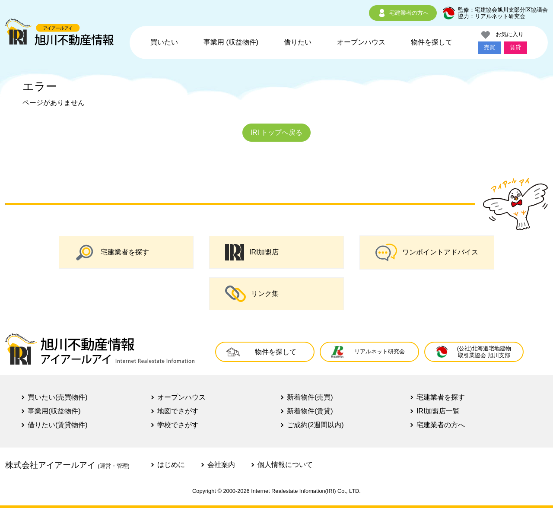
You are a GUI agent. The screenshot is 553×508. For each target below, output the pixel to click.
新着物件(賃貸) (310, 411)
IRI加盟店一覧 (438, 411)
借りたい (297, 42)
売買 (489, 47)
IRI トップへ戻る (277, 132)
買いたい (164, 42)
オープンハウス (361, 42)
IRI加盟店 (252, 252)
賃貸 (515, 47)
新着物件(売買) (310, 397)
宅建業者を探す (112, 252)
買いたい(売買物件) (58, 397)
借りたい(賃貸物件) (58, 425)
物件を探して (431, 42)
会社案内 (221, 464)
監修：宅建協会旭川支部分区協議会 (503, 9)
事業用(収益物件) (54, 411)
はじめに (171, 464)
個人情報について (285, 464)
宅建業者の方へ (403, 13)
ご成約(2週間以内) (315, 425)
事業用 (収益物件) (230, 42)
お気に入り (502, 35)
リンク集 (252, 294)
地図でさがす (178, 411)
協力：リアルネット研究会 (491, 16)
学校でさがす (178, 425)
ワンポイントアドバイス (426, 252)
